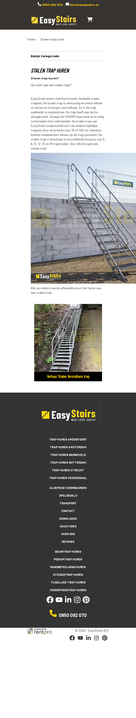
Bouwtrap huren (68, 551)
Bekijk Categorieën (68, 56)
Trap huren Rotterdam (68, 462)
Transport (68, 503)
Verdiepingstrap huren (68, 590)
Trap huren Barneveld (68, 455)
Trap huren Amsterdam (68, 447)
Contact (68, 511)
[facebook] (50, 601)
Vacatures (68, 526)
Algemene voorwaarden (68, 488)
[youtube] (59, 601)
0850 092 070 (52, 5)
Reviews (68, 541)
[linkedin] (68, 601)
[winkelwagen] (90, 19)
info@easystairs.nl (83, 5)
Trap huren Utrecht (68, 470)
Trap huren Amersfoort (68, 439)
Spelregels (68, 495)
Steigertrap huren (68, 574)
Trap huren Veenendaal (68, 478)
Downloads (68, 518)
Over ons (68, 534)
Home (31, 39)
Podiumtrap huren (68, 559)
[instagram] (77, 601)
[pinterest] (86, 601)
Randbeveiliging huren (68, 567)
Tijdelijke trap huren (68, 582)
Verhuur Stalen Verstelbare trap (68, 376)
